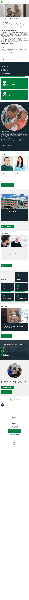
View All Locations (7, 226)
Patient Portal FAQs (14, 426)
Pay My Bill (14, 419)
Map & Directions (5, 216)
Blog (14, 415)
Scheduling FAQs (14, 427)
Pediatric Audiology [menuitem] (4, 70)
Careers (14, 418)
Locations (14, 414)
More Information (6, 218)
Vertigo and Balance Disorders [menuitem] (6, 73)
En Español (14, 425)
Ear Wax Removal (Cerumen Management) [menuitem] (8, 66)
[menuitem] (14, 440)
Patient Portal (14, 420)
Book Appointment (7, 387)
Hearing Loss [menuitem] (3, 69)
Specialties (14, 413)
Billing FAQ (14, 424)
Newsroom (14, 412)
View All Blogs (6, 265)
